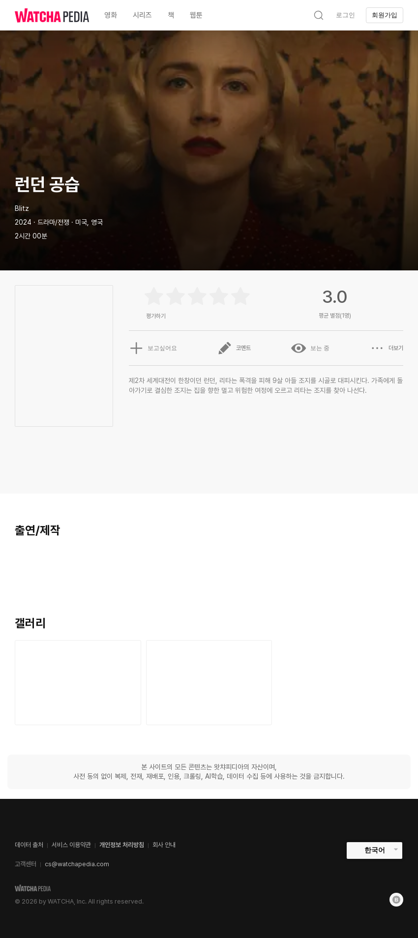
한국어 (374, 850)
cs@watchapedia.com (77, 864)
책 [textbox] (171, 15)
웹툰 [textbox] (196, 15)
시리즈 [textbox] (142, 15)
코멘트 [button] (234, 348)
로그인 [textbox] (345, 15)
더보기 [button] (386, 348)
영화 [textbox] (110, 15)
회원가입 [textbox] (384, 15)
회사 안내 (164, 845)
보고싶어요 (153, 348)
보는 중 (310, 348)
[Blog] (396, 900)
